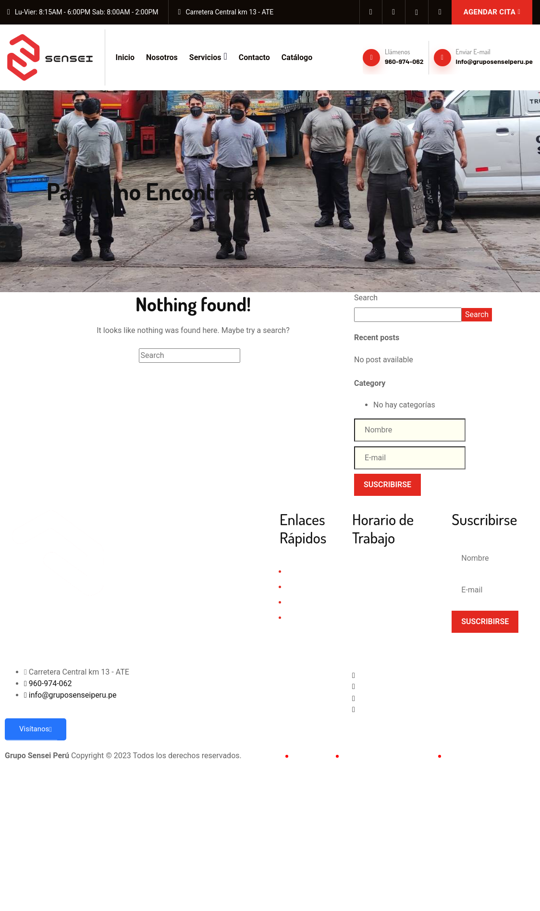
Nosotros (162, 57)
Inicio (125, 57)
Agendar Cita (492, 12)
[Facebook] (370, 12)
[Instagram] (393, 12)
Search (366, 297)
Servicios (208, 56)
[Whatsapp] (397, 697)
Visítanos (35, 729)
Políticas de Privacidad (486, 755)
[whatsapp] (417, 12)
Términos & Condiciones (386, 755)
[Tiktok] (440, 12)
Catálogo (297, 57)
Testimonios (306, 618)
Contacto (254, 57)
